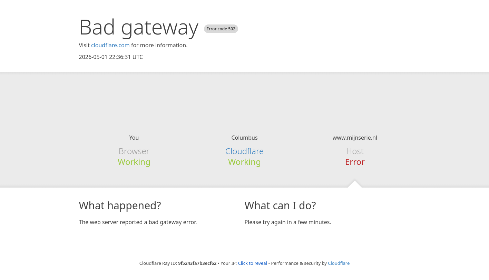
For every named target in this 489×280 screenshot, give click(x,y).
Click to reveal (252, 263)
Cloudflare (244, 151)
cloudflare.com (110, 45)
